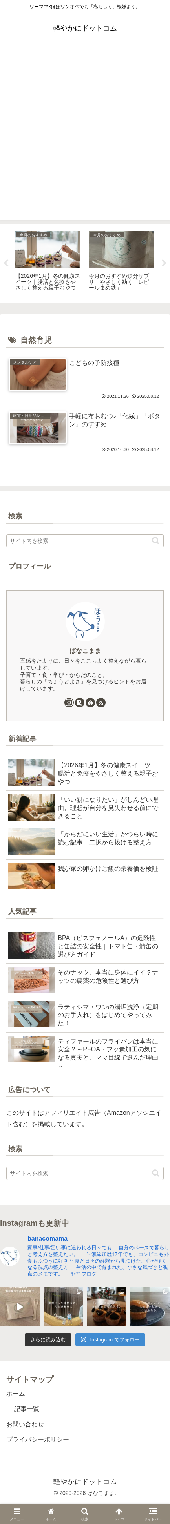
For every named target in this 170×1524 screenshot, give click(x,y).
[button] (156, 540)
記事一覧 (26, 1409)
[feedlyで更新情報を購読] (90, 702)
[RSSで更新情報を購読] (101, 702)
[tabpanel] (47, 261)
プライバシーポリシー (37, 1439)
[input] (85, 540)
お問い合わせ (25, 1424)
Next (164, 263)
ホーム (15, 1393)
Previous (6, 263)
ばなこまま (85, 650)
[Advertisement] (85, 135)
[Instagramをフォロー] (69, 702)
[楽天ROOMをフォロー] (79, 702)
